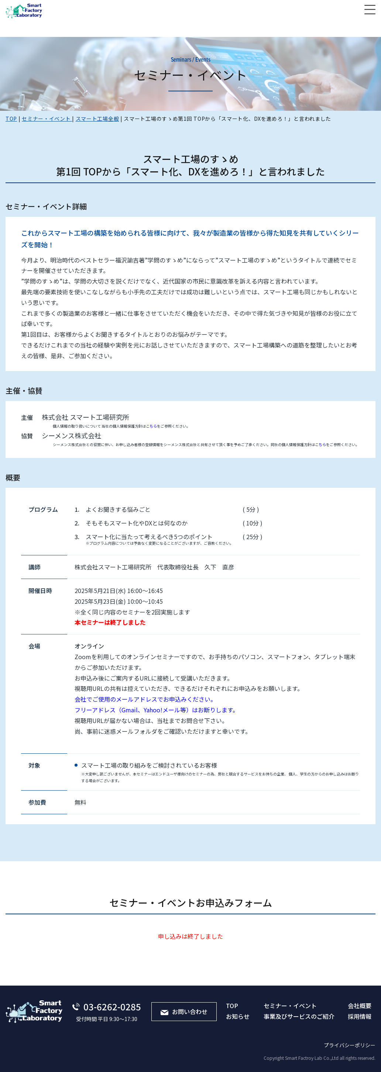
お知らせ (238, 1016)
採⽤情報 (359, 1016)
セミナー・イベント (290, 1005)
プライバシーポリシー (349, 1045)
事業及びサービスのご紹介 (299, 1016)
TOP (232, 1005)
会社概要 (359, 1005)
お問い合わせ (184, 1011)
